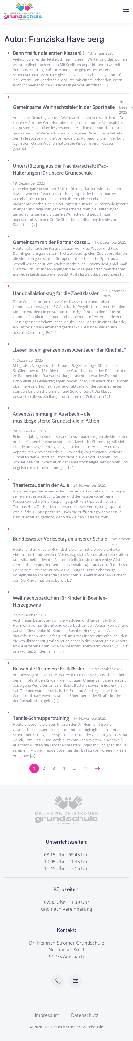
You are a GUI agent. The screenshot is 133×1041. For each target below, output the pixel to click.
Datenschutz (84, 1016)
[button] (126, 11)
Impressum (47, 1016)
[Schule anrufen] (58, 981)
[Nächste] (98, 768)
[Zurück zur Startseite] (23, 11)
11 (86, 768)
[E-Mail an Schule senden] (75, 981)
